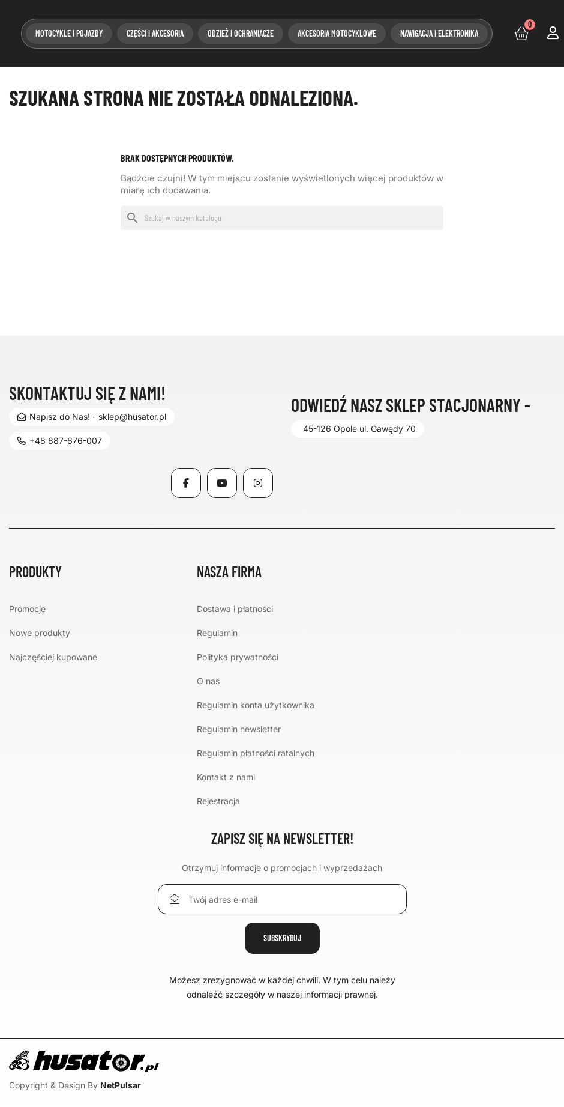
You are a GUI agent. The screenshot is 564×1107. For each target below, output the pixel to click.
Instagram (258, 483)
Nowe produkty (39, 633)
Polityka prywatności (237, 657)
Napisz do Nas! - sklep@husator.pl (91, 416)
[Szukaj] (282, 218)
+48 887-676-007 (59, 440)
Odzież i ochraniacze (241, 33)
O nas (208, 681)
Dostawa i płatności (235, 609)
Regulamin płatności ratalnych (255, 753)
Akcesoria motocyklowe (337, 33)
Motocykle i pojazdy (69, 33)
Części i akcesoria (155, 33)
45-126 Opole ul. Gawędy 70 (359, 428)
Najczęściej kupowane (53, 657)
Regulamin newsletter (239, 729)
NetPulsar (120, 1085)
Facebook (186, 483)
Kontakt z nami (226, 777)
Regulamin (217, 633)
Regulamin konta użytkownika (255, 705)
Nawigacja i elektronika (439, 33)
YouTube (222, 483)
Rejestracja (218, 801)
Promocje (27, 609)
